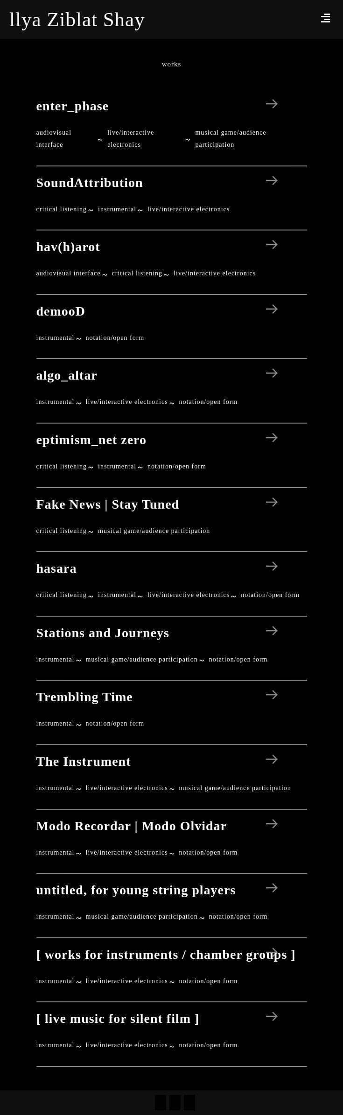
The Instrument (83, 761)
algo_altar (67, 375)
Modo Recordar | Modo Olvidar (131, 826)
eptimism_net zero (91, 439)
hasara (56, 568)
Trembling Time (84, 697)
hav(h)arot (68, 246)
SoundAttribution (89, 182)
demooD (61, 311)
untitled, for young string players (136, 890)
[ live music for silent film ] (118, 1018)
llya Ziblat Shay (77, 19)
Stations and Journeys (103, 633)
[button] (326, 18)
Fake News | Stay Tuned (108, 504)
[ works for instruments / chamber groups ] (166, 954)
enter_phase (72, 106)
